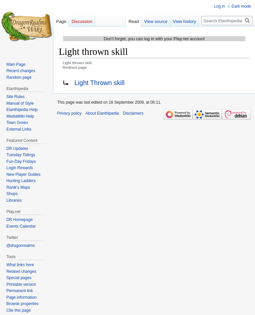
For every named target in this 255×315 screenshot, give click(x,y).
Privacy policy (69, 113)
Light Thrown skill (99, 82)
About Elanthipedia (102, 113)
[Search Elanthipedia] (226, 20)
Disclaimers (133, 113)
